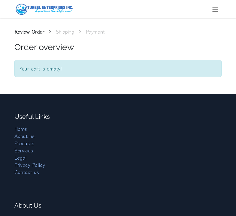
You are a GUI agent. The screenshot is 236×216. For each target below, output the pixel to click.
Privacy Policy (29, 164)
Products (24, 143)
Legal (20, 157)
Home (20, 128)
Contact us (26, 172)
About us (24, 136)
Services (23, 150)
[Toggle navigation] (215, 9)
